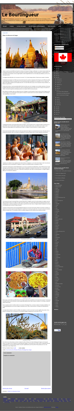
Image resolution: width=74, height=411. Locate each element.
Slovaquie (57, 294)
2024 (57, 70)
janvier (58, 104)
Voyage (64, 398)
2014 (57, 108)
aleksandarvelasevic (47, 407)
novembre (58, 80)
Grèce (56, 232)
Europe (5, 399)
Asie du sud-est (11, 349)
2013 (57, 110)
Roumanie (57, 285)
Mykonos (55, 400)
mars (58, 101)
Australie (57, 192)
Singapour (57, 292)
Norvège (56, 268)
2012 (57, 112)
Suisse (56, 299)
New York (36, 401)
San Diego (60, 400)
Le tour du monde (21, 26)
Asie (7, 349)
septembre (59, 84)
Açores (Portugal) (58, 185)
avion (52, 401)
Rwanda (56, 288)
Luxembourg (57, 257)
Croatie (56, 212)
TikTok (56, 40)
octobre (58, 82)
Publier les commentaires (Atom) (14, 391)
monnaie (65, 401)
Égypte (56, 217)
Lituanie (56, 255)
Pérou (56, 275)
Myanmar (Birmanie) (59, 266)
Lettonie (56, 252)
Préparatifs (55, 398)
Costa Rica (57, 211)
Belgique (57, 195)
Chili (56, 206)
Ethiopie (56, 226)
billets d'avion (30, 400)
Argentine (57, 191)
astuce (60, 398)
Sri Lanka (57, 295)
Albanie (56, 188)
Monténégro (57, 265)
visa (28, 398)
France (56, 229)
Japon (56, 249)
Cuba (56, 214)
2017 (57, 75)
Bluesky (56, 35)
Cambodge (57, 203)
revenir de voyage (10, 400)
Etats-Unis (57, 225)
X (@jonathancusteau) (59, 41)
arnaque (48, 401)
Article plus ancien (46, 388)
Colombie (57, 209)
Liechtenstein (57, 254)
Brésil (56, 202)
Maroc (56, 260)
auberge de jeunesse (40, 398)
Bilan (47, 398)
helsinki (65, 400)
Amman (17, 401)
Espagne (56, 222)
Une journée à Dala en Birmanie (62, 91)
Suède (56, 297)
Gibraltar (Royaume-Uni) (60, 231)
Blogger (56, 407)
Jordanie (56, 251)
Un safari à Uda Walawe (59, 180)
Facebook (57, 37)
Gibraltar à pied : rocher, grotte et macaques (65, 125)
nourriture (35, 400)
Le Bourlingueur (20, 14)
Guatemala (57, 234)
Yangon (30, 349)
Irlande (56, 243)
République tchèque (59, 283)
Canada (56, 205)
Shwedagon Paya (25, 349)
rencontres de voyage (42, 400)
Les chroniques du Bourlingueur (37, 26)
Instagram (57, 38)
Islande (56, 245)
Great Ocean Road (50, 400)
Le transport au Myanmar (65, 149)
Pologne (56, 277)
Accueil (5, 26)
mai (57, 97)
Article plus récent (7, 388)
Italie (56, 248)
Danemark (57, 215)
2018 (57, 73)
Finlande (57, 228)
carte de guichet (56, 401)
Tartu (45, 401)
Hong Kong (57, 237)
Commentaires (58, 48)
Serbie (56, 291)
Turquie (56, 303)
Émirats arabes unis (59, 219)
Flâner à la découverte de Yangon (62, 95)
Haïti (56, 235)
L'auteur (12, 26)
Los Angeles (22, 400)
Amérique (13, 398)
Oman (56, 271)
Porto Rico (57, 279)
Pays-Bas (57, 274)
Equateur (57, 220)
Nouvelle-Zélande (58, 269)
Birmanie (16, 349)
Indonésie (57, 242)
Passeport (41, 401)
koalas (62, 401)
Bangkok (16, 400)
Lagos (29, 401)
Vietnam (56, 306)
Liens (59, 26)
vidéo (32, 398)
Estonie (56, 223)
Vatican (56, 305)
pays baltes (12, 401)
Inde (56, 240)
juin (57, 90)
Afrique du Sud (58, 186)
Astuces (21, 401)
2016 (57, 77)
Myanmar (20, 349)
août (57, 86)
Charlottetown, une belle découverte (63, 93)
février (58, 102)
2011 (57, 114)
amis (26, 400)
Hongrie (56, 239)
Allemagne (57, 189)
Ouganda (57, 272)
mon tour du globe (6, 401)
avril (58, 99)
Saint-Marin (57, 289)
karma (69, 400)
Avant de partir (51, 26)
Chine (56, 208)
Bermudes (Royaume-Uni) (60, 197)
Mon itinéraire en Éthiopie (65, 141)
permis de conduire (7, 402)
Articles (57, 46)
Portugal (56, 280)
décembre (58, 79)
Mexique (57, 262)
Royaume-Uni (57, 286)
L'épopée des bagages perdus (60, 173)
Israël (56, 246)
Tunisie (56, 302)
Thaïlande (57, 300)
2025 (57, 68)
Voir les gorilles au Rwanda (60, 175)
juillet (58, 88)
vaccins (69, 401)
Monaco (56, 263)
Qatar (56, 282)
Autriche (57, 194)
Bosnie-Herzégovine (59, 200)
